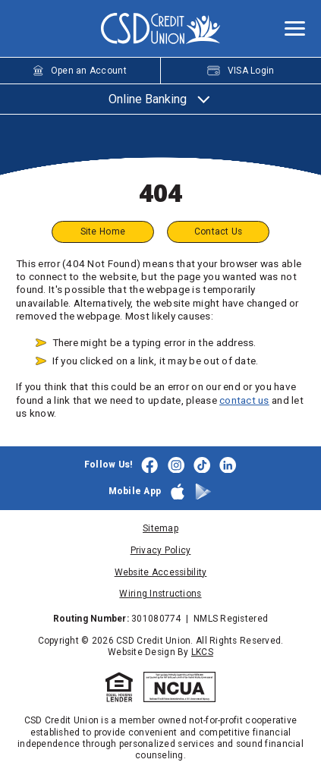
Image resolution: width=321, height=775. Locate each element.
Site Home (102, 231)
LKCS (202, 652)
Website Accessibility (161, 572)
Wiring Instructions (160, 594)
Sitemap (160, 528)
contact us (244, 400)
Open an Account (80, 70)
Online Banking (161, 99)
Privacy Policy (161, 550)
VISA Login (241, 70)
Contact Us (218, 231)
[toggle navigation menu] (289, 28)
